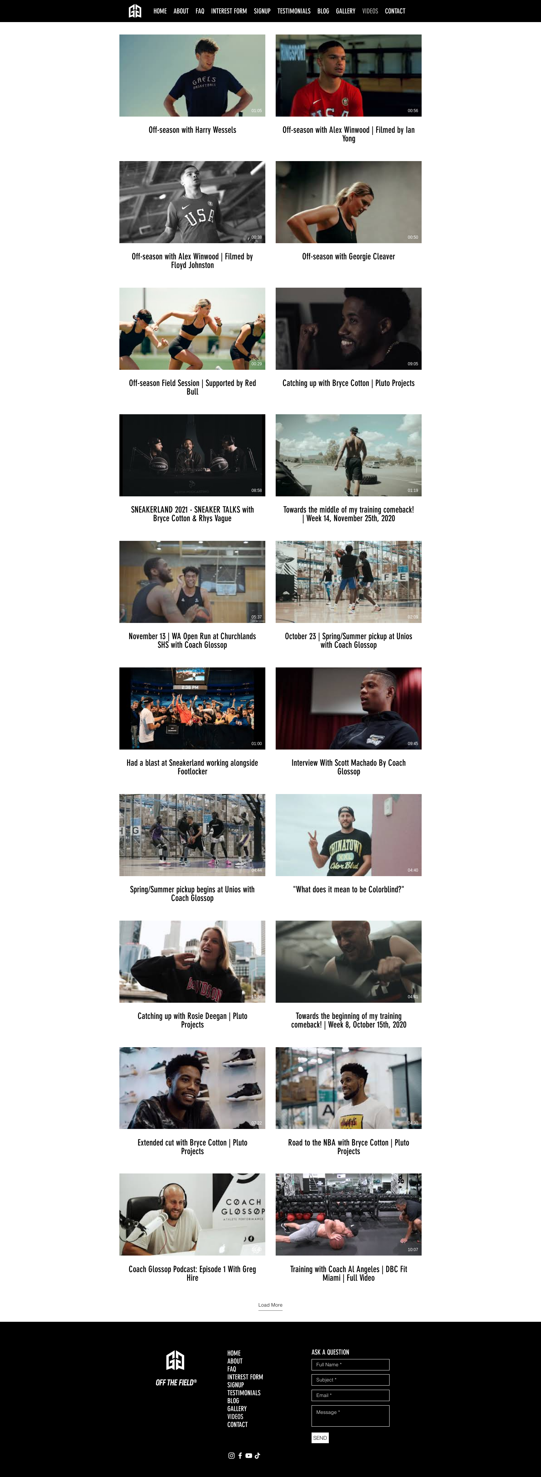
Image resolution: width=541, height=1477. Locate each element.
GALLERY (237, 1409)
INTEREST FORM (245, 1377)
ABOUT (235, 1361)
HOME (233, 1353)
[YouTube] (249, 1455)
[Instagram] (231, 1455)
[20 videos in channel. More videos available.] (270, 658)
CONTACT (237, 1425)
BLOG (233, 1401)
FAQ (231, 1369)
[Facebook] (240, 1455)
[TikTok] (257, 1455)
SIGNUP (235, 1385)
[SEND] (320, 1438)
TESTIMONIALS (243, 1393)
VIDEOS (235, 1417)
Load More (270, 1305)
